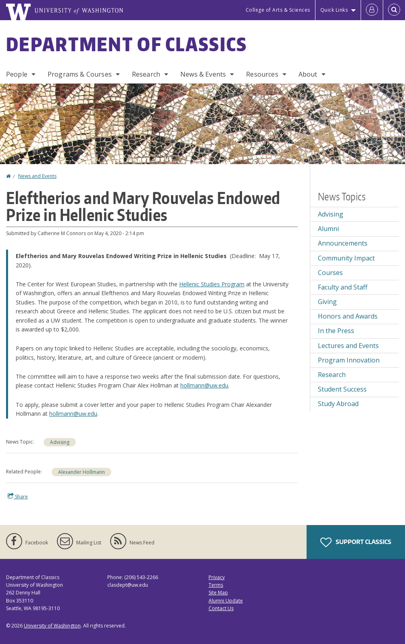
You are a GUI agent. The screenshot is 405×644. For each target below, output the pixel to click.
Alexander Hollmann (81, 472)
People (16, 74)
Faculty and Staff (342, 287)
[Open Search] (394, 10)
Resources (262, 74)
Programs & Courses (80, 74)
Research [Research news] (332, 374)
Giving (327, 301)
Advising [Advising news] (59, 442)
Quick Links (334, 9)
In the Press (336, 330)
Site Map (218, 592)
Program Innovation (349, 360)
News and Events (37, 176)
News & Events (203, 74)
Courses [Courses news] (330, 272)
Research (146, 74)
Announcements (342, 243)
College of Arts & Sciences (278, 9)
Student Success (342, 389)
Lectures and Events (348, 345)
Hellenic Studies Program (211, 284)
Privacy (217, 577)
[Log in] (372, 10)
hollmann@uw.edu (204, 385)
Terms (216, 584)
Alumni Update (226, 600)
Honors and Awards (348, 316)
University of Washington (52, 625)
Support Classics (355, 542)
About (308, 74)
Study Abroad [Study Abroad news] (338, 403)
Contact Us (221, 608)
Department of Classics (126, 44)
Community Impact (346, 258)
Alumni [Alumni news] (328, 228)
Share (18, 496)
